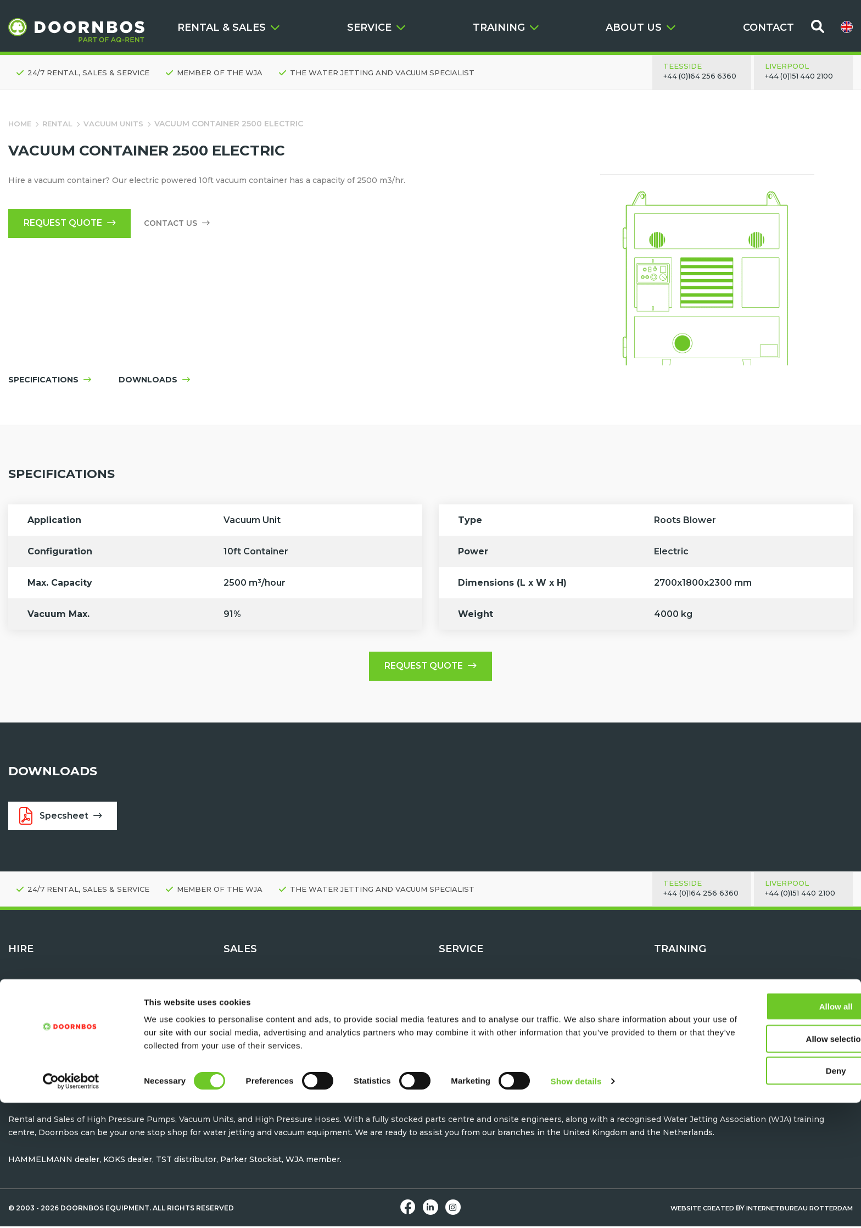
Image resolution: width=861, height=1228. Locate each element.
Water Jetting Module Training (714, 1031)
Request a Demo (472, 1005)
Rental (60, 124)
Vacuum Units (118, 124)
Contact (454, 992)
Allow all (769, 1131)
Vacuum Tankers (256, 1044)
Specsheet (62, 818)
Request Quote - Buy (265, 992)
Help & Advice (466, 1070)
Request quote (72, 224)
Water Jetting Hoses (264, 1018)
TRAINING (506, 27)
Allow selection (769, 1164)
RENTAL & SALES (228, 27)
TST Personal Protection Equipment (296, 1031)
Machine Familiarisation (701, 1018)
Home (20, 124)
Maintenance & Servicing (488, 1044)
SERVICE (376, 27)
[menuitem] (847, 27)
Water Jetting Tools (47, 1018)
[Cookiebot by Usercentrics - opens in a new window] (71, 1206)
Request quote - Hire (50, 992)
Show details (576, 1206)
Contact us (181, 224)
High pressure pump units (61, 1005)
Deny (769, 1196)
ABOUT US (640, 27)
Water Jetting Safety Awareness (717, 1005)
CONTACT (768, 27)
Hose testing (464, 1031)
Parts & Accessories (478, 1058)
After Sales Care (470, 1018)
